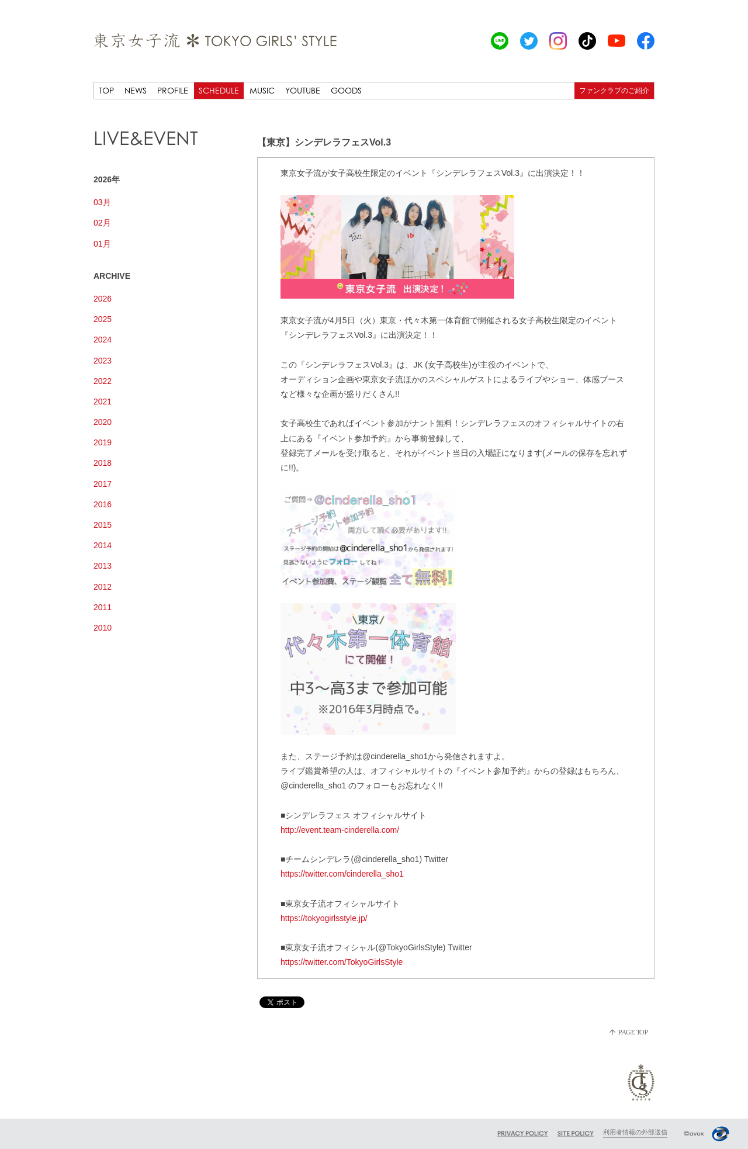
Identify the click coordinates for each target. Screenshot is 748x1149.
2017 (103, 484)
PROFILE (172, 90)
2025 (103, 319)
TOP (106, 90)
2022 (103, 381)
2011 (103, 607)
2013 (103, 565)
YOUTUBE (302, 90)
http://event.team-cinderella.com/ (339, 830)
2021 (103, 401)
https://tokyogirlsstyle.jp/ (324, 918)
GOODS (346, 90)
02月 (102, 222)
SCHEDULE (219, 90)
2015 (103, 524)
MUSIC (262, 90)
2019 (103, 442)
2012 (103, 586)
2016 (103, 504)
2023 (103, 360)
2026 (103, 298)
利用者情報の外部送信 (635, 1132)
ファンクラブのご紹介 (614, 90)
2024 (103, 339)
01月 (102, 243)
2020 (103, 422)
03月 (102, 202)
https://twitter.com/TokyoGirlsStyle (341, 962)
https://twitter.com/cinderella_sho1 (342, 873)
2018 (103, 463)
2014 (103, 545)
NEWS (135, 90)
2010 (103, 627)
